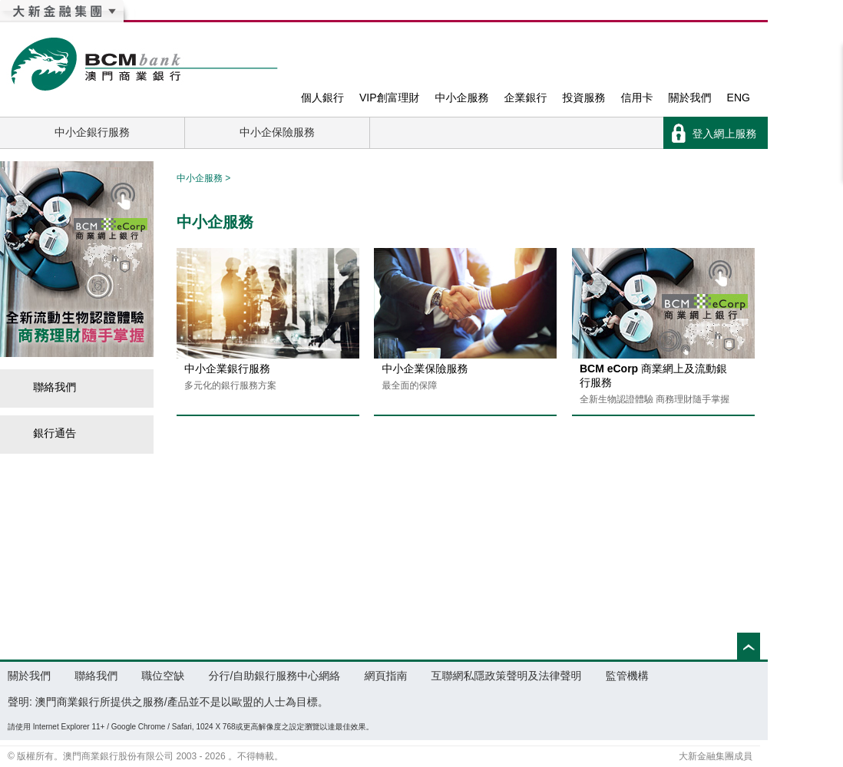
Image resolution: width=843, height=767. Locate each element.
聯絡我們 (45, 387)
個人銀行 (322, 97)
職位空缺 (162, 675)
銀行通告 (45, 433)
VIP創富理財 (389, 97)
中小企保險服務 (277, 132)
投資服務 (584, 97)
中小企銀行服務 (92, 132)
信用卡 (637, 97)
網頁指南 (385, 675)
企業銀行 (525, 97)
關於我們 (690, 97)
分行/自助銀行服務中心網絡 (274, 675)
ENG (738, 97)
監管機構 (627, 675)
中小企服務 (462, 97)
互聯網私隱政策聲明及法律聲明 (506, 675)
